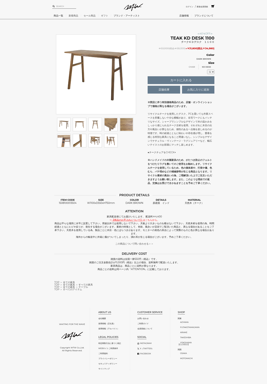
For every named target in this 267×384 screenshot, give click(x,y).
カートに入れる (181, 80)
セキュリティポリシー (107, 363)
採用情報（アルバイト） (108, 328)
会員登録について (144, 328)
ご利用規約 (103, 353)
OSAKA (183, 353)
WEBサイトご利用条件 (108, 348)
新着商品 (73, 15)
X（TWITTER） (147, 348)
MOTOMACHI (186, 358)
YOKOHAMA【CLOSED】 (185, 343)
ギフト (104, 15)
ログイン (189, 6)
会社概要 (102, 318)
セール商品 (90, 15)
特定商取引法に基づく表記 (109, 343)
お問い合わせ (143, 318)
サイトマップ (104, 369)
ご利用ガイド (143, 323)
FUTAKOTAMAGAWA (190, 327)
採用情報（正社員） (106, 323)
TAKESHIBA (185, 337)
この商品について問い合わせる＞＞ (134, 243)
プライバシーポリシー (107, 358)
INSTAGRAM (146, 343)
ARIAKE (183, 332)
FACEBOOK (145, 353)
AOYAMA (184, 322)
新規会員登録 (202, 6)
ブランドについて (203, 15)
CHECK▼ (171, 152)
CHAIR (192, 67)
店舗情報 (184, 15)
